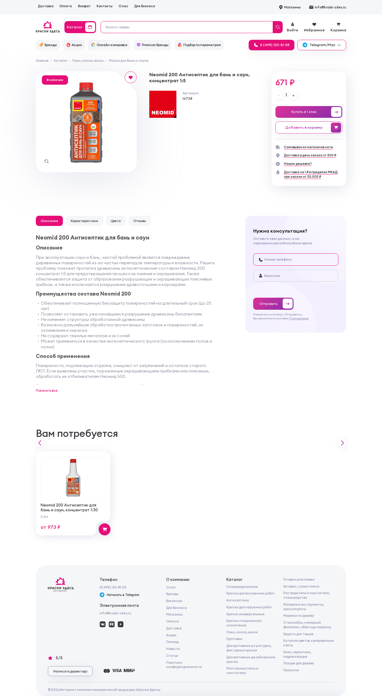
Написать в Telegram (119, 594)
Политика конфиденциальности (184, 664)
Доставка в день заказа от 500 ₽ (310, 155)
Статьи (172, 656)
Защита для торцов (298, 634)
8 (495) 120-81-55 (113, 587)
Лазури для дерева (298, 663)
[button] (40, 443)
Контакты (105, 6)
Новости (173, 649)
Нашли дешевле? (298, 163)
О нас (123, 6)
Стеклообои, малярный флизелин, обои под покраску (307, 624)
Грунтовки (234, 639)
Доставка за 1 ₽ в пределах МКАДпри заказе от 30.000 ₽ (310, 174)
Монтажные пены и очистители (242, 670)
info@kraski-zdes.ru (115, 613)
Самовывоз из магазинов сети (308, 147)
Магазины (174, 614)
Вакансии (174, 601)
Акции (171, 635)
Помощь (172, 642)
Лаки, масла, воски (242, 632)
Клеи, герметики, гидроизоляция (297, 654)
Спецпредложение (242, 587)
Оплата (65, 6)
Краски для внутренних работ (250, 593)
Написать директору (70, 671)
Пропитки (291, 670)
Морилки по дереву (298, 615)
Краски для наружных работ (249, 607)
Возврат (84, 6)
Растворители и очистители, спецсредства (306, 595)
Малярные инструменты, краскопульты (303, 606)
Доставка (46, 6)
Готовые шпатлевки (299, 579)
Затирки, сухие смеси (301, 586)
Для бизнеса (144, 6)
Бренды (172, 594)
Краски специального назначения (244, 623)
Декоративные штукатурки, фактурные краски (249, 648)
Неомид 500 (112, 376)
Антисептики (237, 600)
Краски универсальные (245, 614)
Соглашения (299, 318)
